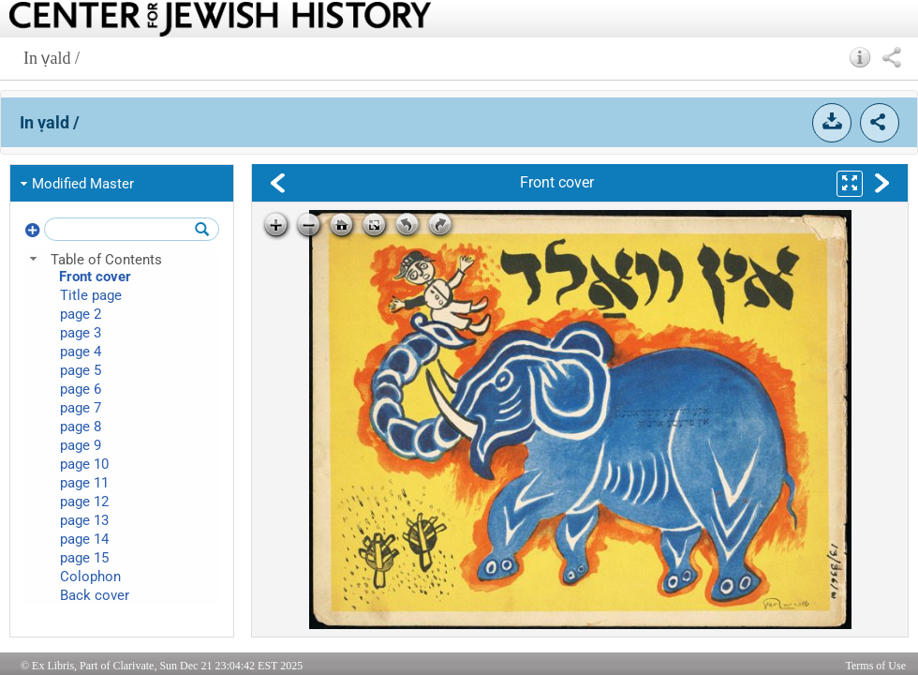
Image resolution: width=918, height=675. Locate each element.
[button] (860, 57)
